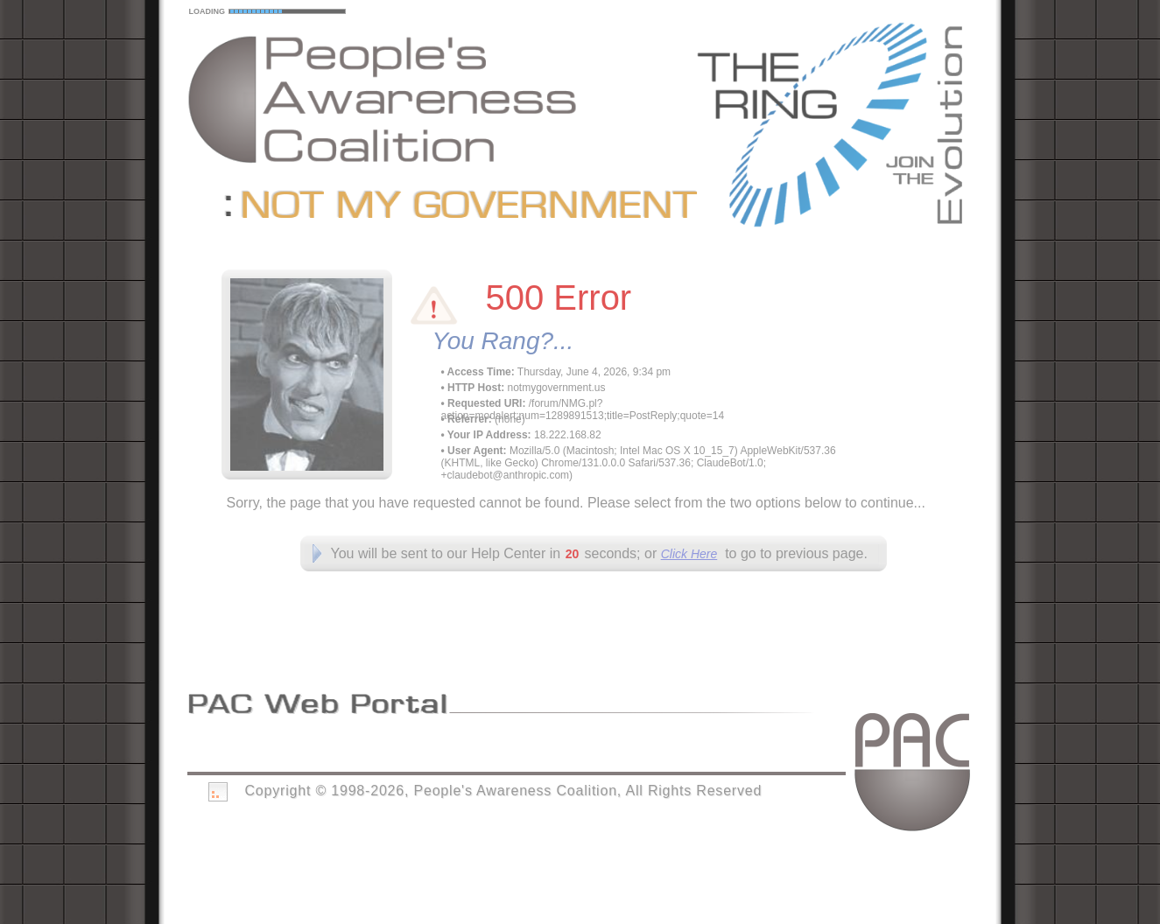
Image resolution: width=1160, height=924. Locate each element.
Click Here (689, 554)
